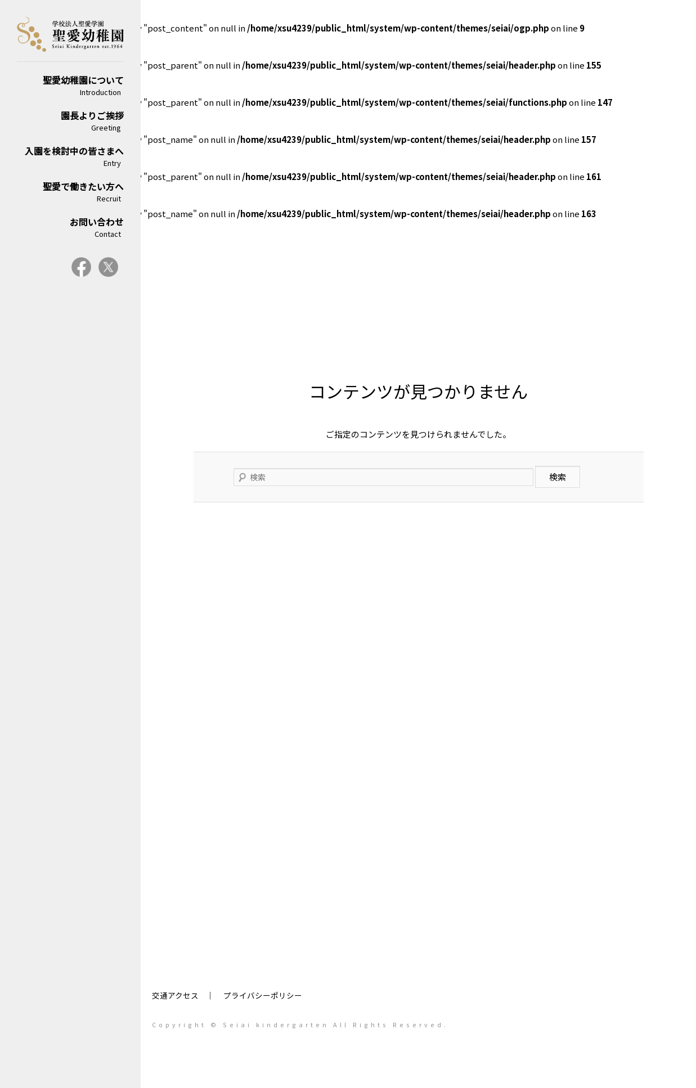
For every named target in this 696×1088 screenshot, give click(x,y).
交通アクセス (175, 995)
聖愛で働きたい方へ (70, 191)
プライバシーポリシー (262, 995)
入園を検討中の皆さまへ (70, 156)
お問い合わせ (70, 227)
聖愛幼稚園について (70, 85)
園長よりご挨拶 (70, 121)
